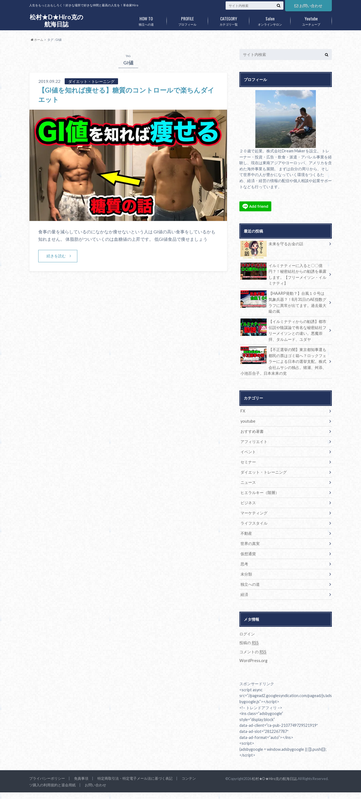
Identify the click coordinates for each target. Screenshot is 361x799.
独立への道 (146, 20)
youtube (247, 421)
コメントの (252, 651)
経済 (244, 594)
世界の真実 (250, 543)
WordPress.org (253, 660)
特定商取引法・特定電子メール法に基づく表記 (135, 778)
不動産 (246, 533)
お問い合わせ (308, 5)
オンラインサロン (270, 20)
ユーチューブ (311, 20)
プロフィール (187, 20)
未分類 (246, 574)
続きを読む (56, 255)
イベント (248, 451)
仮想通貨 (248, 553)
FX (242, 411)
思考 (244, 564)
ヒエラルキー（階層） (259, 492)
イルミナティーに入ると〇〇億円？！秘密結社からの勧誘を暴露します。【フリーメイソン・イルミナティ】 (283, 274)
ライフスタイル (253, 523)
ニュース (248, 482)
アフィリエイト (253, 441)
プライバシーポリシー (47, 778)
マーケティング (253, 513)
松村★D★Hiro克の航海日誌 (56, 20)
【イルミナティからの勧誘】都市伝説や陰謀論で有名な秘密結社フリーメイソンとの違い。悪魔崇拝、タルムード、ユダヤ (283, 330)
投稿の (249, 642)
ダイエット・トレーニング (263, 472)
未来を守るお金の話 (271, 245)
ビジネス (248, 502)
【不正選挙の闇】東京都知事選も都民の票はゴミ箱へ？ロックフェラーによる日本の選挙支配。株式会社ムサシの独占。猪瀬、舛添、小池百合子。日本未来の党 (283, 361)
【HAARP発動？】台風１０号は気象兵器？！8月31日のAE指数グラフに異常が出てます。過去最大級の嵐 (283, 302)
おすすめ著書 (252, 431)
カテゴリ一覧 (228, 20)
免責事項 (81, 778)
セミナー (248, 462)
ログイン (247, 633)
